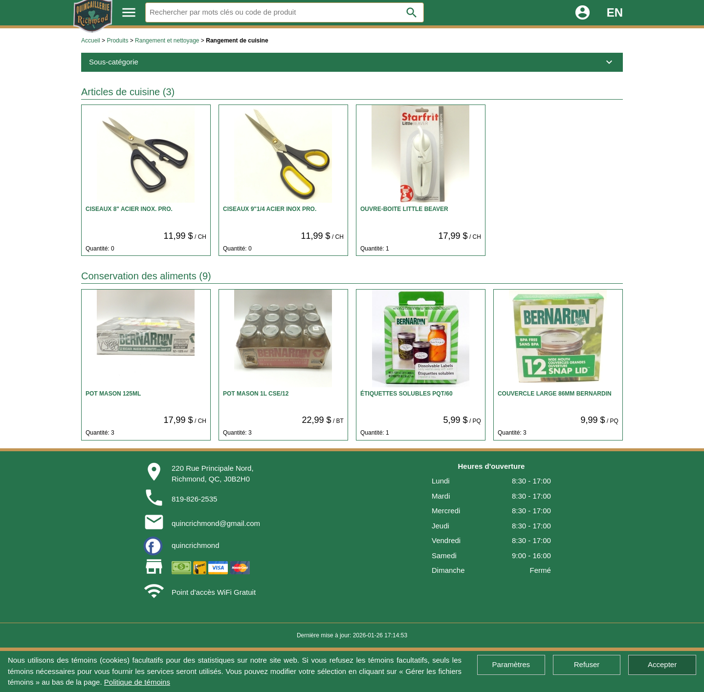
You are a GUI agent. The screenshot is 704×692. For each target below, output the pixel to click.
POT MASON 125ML (113, 393)
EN (615, 12)
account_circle (582, 12)
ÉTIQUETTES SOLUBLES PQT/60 (406, 393)
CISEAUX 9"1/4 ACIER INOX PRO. (269, 209)
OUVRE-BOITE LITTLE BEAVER (404, 209)
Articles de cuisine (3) (128, 91)
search (411, 13)
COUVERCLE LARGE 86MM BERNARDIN (555, 393)
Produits (117, 40)
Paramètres (511, 664)
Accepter (662, 664)
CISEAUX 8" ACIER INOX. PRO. (129, 209)
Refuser (587, 664)
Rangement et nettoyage (167, 40)
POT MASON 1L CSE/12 (255, 393)
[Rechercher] (284, 12)
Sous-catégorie (352, 62)
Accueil (90, 40)
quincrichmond (196, 545)
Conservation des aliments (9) (146, 276)
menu (128, 12)
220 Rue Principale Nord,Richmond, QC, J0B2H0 (213, 473)
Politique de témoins (137, 682)
